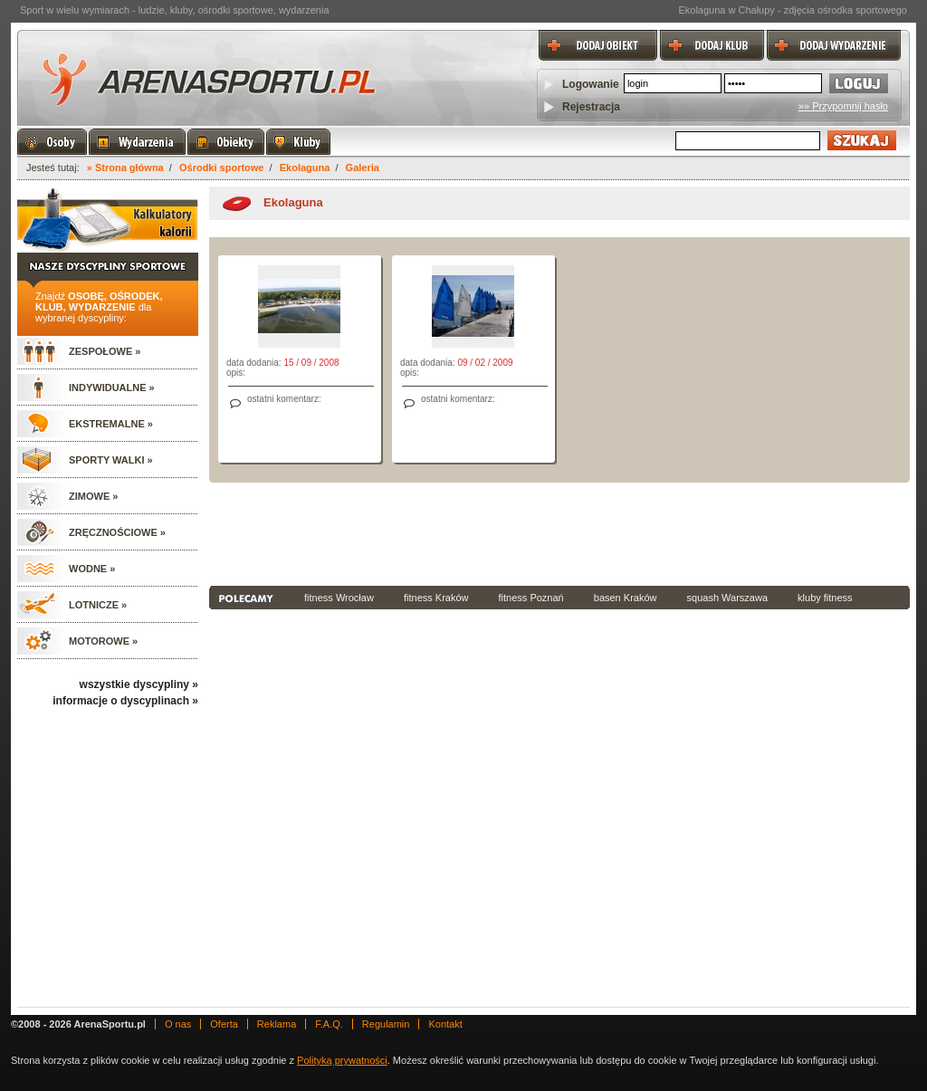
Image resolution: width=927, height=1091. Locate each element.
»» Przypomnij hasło (843, 105)
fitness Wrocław (339, 597)
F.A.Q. (329, 1024)
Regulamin (386, 1024)
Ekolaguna (305, 167)
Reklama (276, 1024)
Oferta (224, 1024)
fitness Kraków (436, 597)
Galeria (362, 167)
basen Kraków (625, 597)
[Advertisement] (559, 532)
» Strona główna (125, 167)
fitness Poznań (531, 597)
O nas (178, 1024)
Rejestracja (591, 106)
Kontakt (445, 1024)
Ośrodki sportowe (221, 167)
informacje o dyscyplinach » (125, 700)
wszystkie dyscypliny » (139, 684)
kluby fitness (825, 597)
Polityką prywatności (342, 1060)
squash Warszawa (727, 597)
